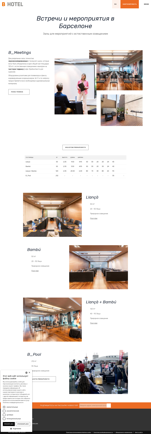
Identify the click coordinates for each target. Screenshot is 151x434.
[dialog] (16, 401)
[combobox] (26, 373)
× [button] (29, 372)
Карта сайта (139, 432)
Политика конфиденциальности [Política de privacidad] (13, 402)
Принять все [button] (8, 424)
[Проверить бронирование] (129, 4)
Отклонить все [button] (23, 424)
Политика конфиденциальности (103, 432)
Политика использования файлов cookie (78, 432)
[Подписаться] (109, 405)
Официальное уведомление (124, 432)
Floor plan (93, 218)
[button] (16, 428)
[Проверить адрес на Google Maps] (108, 4)
